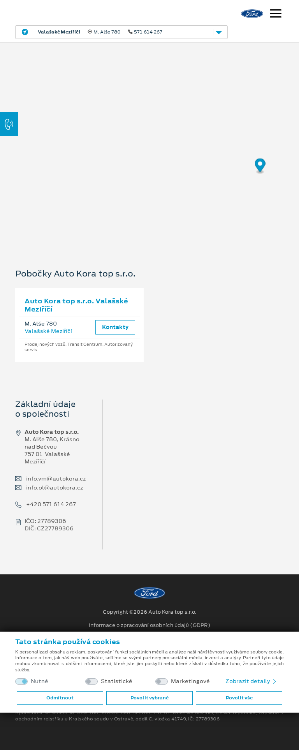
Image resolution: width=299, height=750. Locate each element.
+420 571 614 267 (51, 504)
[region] (149, 146)
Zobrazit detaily (251, 681)
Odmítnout (60, 698)
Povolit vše (239, 698)
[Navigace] (275, 14)
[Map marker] (260, 166)
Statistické (116, 681)
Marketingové (190, 681)
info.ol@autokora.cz (54, 487)
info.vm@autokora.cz (56, 478)
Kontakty (115, 327)
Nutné (39, 681)
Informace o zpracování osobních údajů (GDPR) (150, 625)
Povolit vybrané (149, 698)
